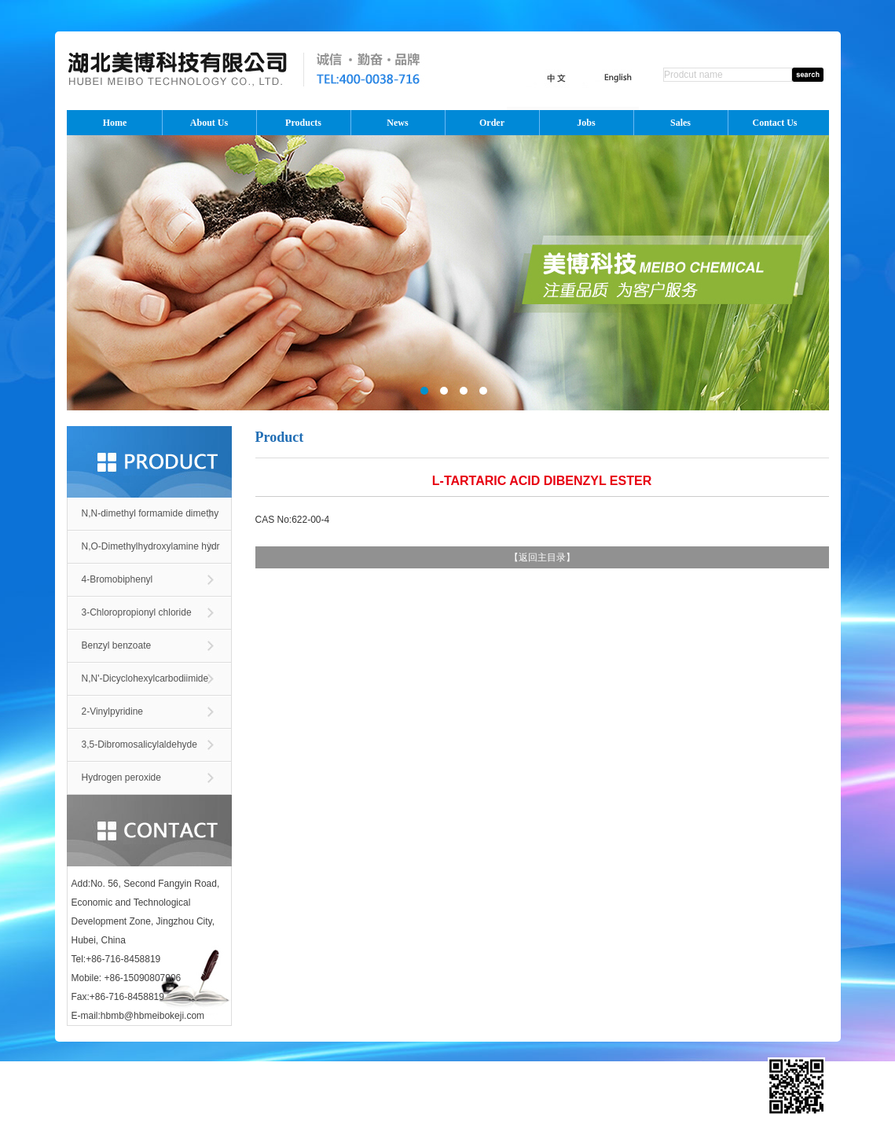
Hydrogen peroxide (121, 777)
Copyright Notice (614, 1092)
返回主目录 (542, 557)
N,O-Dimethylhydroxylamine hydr (151, 546)
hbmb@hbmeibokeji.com (152, 1015)
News (397, 122)
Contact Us (775, 122)
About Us (209, 122)
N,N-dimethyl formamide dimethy (150, 513)
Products (303, 122)
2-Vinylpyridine (113, 711)
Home (115, 122)
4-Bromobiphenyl (117, 579)
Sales (680, 122)
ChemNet (460, 1092)
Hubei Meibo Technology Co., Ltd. (223, 1092)
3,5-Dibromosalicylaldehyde (139, 744)
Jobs (586, 122)
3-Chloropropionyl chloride (137, 612)
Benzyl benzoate (117, 645)
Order (491, 122)
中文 (379, 1069)
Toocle (563, 1092)
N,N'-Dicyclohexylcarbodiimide (145, 678)
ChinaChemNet (514, 1092)
